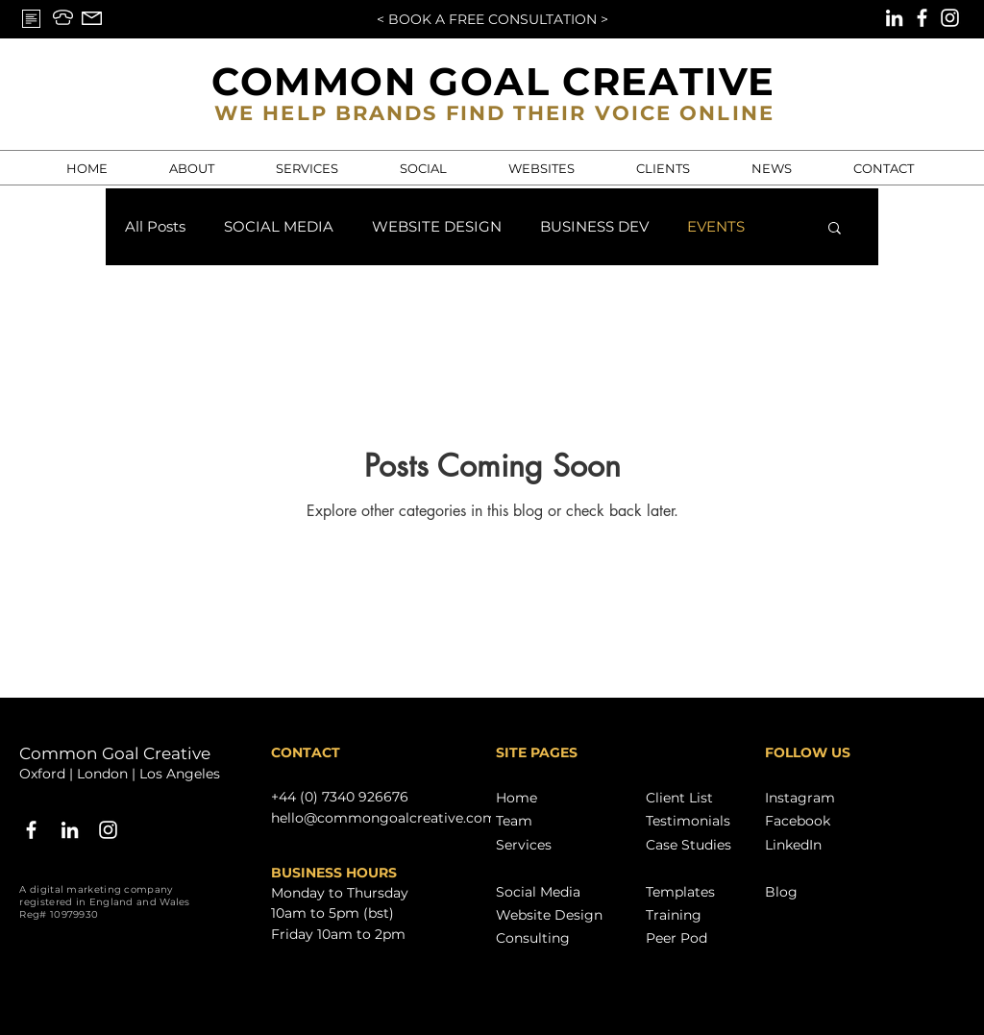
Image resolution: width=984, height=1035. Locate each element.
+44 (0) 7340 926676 (339, 796)
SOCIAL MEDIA (278, 226)
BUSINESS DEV (594, 226)
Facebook (797, 820)
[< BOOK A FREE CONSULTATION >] (492, 20)
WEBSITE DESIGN (437, 226)
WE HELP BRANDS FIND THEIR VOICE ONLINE (494, 113)
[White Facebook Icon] (31, 830)
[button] (834, 229)
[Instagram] (950, 18)
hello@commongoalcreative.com (384, 817)
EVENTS (716, 226)
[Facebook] (922, 18)
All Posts (155, 226)
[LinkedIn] (894, 18)
